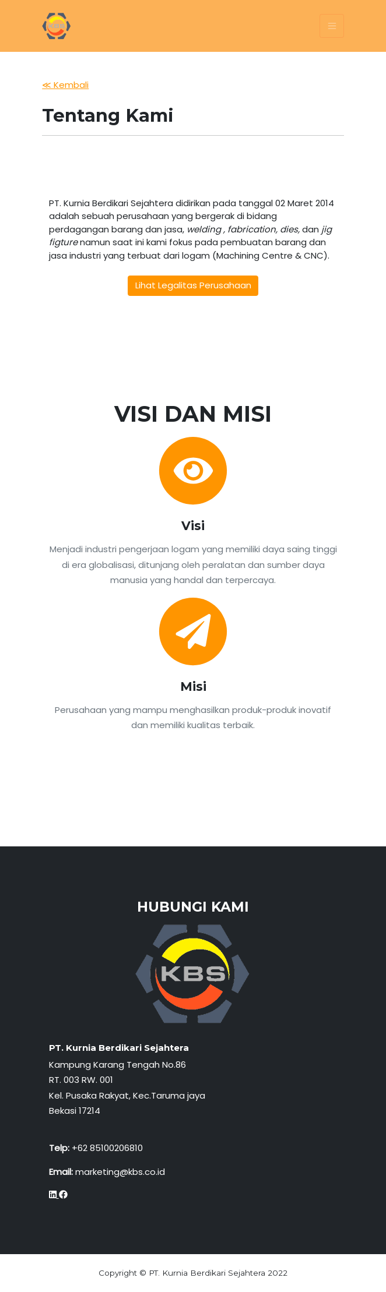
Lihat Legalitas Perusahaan (193, 285)
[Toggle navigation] (331, 26)
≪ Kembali (65, 85)
